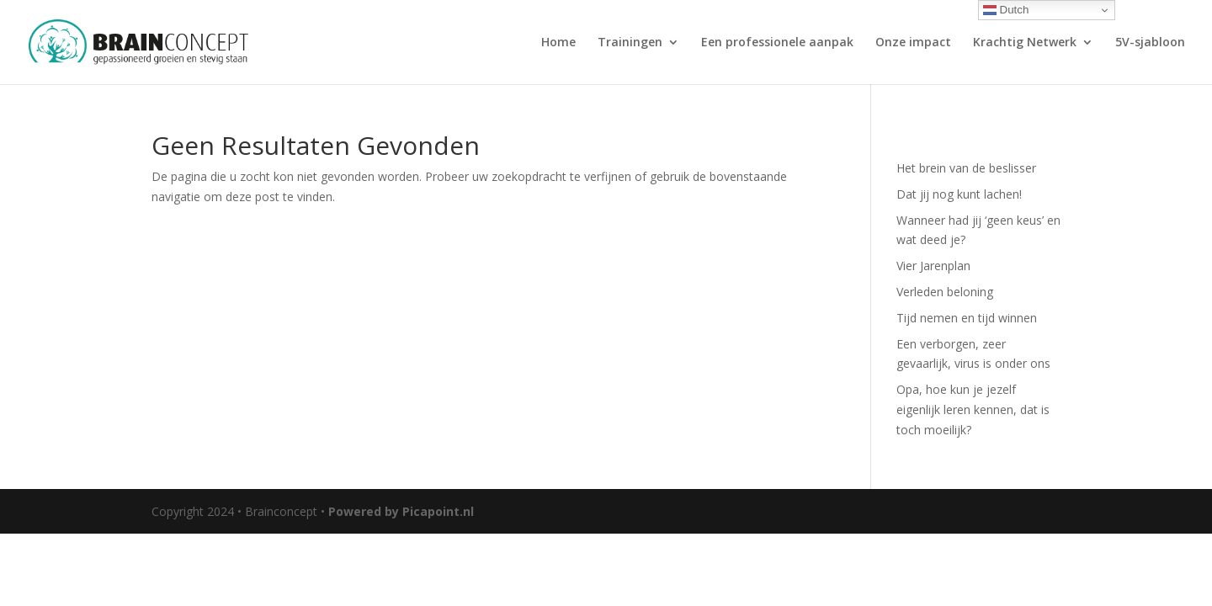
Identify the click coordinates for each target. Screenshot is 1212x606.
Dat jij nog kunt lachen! (959, 194)
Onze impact (913, 43)
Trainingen (630, 43)
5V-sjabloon (1150, 43)
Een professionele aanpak (777, 43)
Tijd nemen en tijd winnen (966, 318)
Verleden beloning (944, 292)
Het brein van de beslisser (966, 168)
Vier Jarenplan (933, 266)
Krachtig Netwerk (1024, 43)
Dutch (1006, 10)
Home (558, 43)
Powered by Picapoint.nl (401, 511)
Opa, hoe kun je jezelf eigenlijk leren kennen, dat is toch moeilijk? (973, 409)
